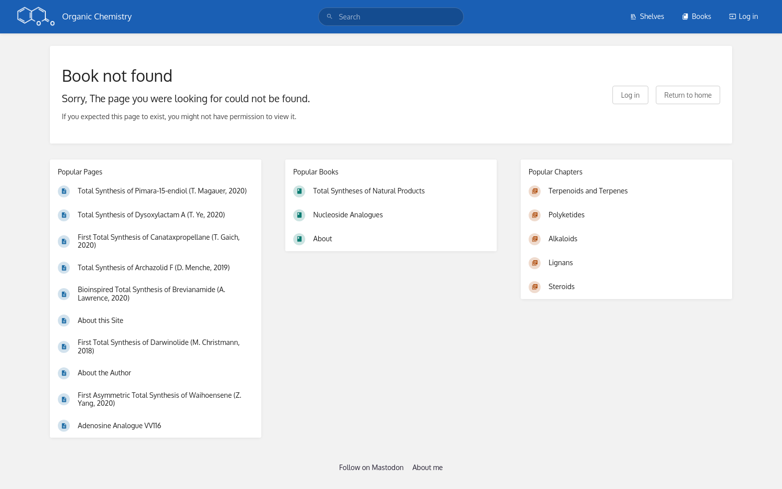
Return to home (688, 95)
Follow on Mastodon (371, 467)
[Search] (329, 16)
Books (696, 16)
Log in (743, 16)
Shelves (647, 16)
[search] (390, 16)
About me (427, 467)
